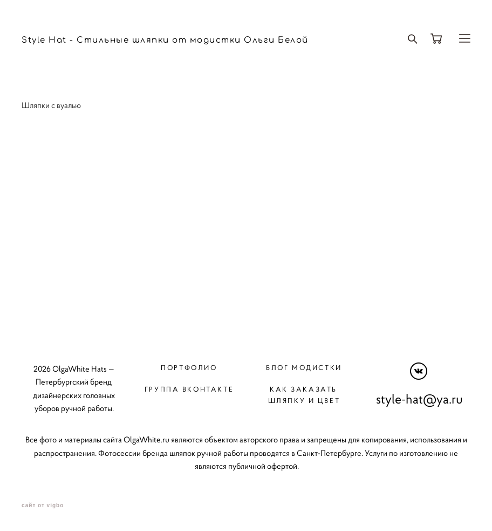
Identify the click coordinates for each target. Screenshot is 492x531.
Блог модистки (304, 367)
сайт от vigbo (43, 505)
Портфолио (189, 367)
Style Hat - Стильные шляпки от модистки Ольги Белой (165, 40)
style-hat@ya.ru (419, 399)
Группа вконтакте (189, 389)
